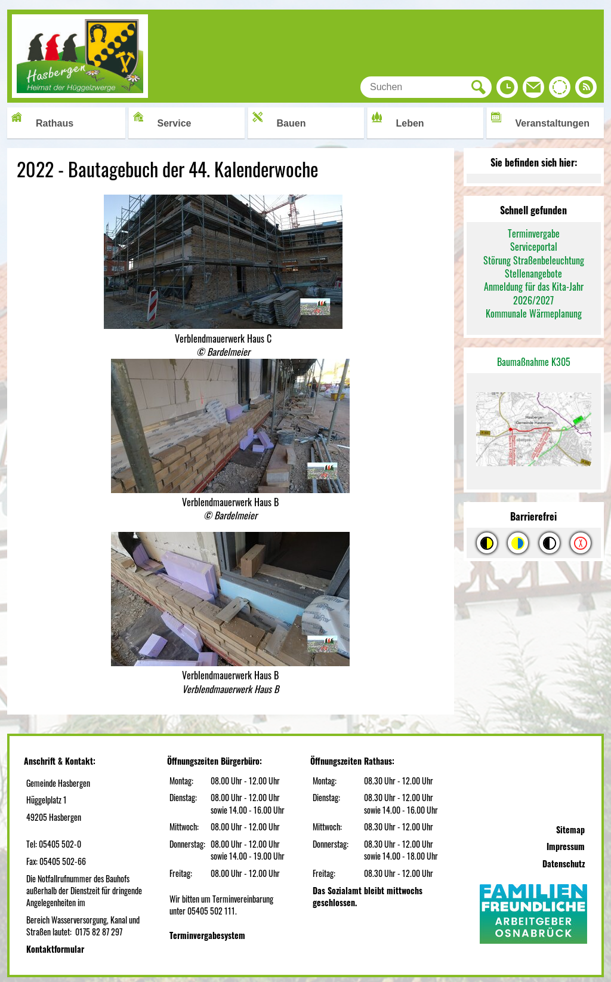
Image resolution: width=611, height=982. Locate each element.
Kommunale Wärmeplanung (534, 313)
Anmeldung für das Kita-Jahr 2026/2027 (534, 293)
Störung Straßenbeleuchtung (533, 260)
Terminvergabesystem (207, 935)
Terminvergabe (534, 233)
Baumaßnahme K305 (533, 362)
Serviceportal (533, 246)
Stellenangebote (533, 273)
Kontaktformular (55, 949)
